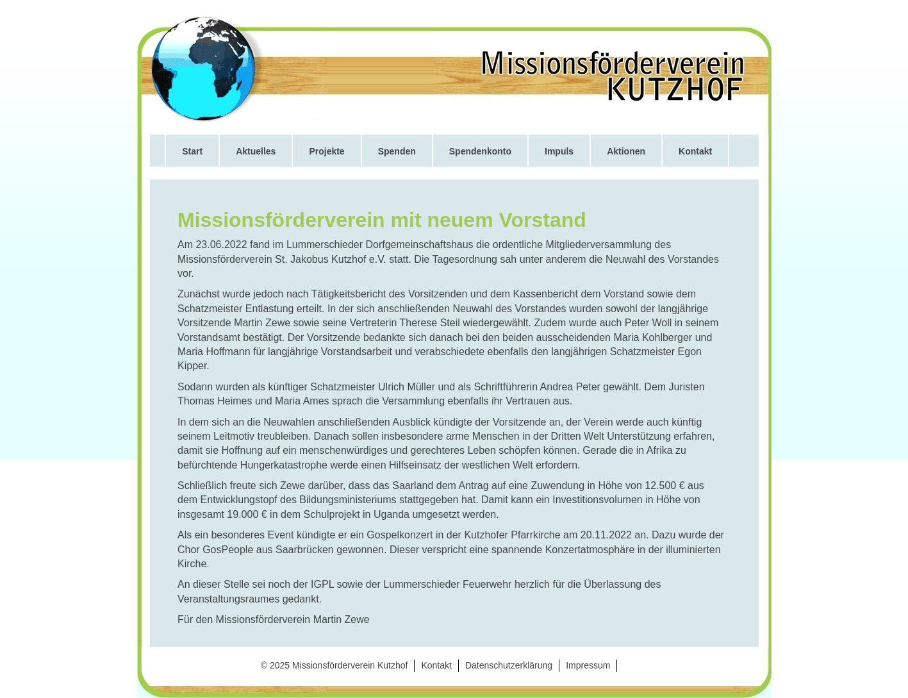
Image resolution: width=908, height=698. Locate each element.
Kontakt (695, 151)
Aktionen (626, 151)
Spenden (397, 151)
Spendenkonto (480, 151)
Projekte (326, 151)
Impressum (588, 665)
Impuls (559, 151)
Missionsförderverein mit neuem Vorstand (381, 219)
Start (192, 151)
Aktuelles (256, 151)
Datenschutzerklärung (508, 665)
